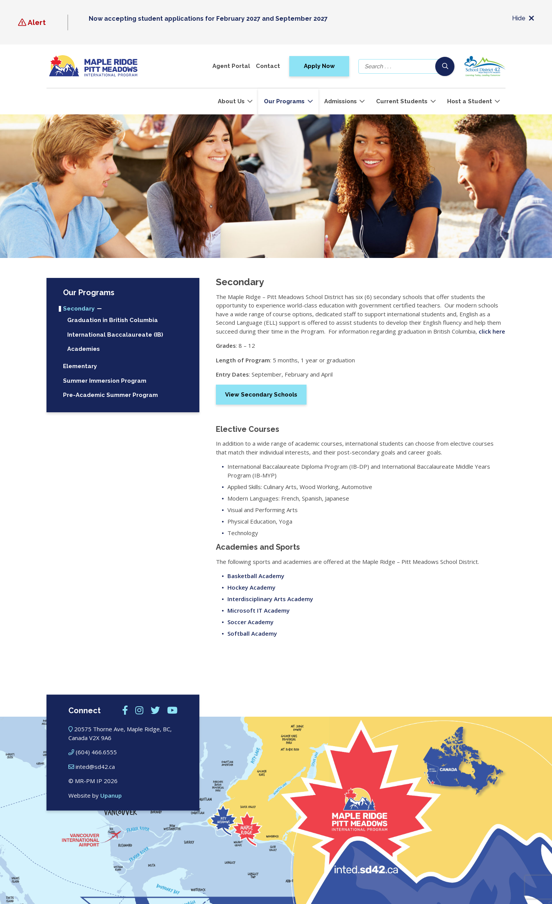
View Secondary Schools (261, 394)
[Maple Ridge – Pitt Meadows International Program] (93, 66)
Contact (268, 66)
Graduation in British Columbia (112, 320)
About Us (231, 101)
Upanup (111, 795)
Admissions (340, 101)
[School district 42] (485, 66)
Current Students (402, 101)
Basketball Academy (255, 576)
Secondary (78, 309)
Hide (523, 19)
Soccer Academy (250, 622)
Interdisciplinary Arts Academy (270, 599)
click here (492, 331)
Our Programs (284, 101)
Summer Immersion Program (104, 381)
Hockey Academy (251, 587)
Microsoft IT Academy (258, 610)
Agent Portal (231, 66)
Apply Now (319, 66)
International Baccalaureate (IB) (115, 335)
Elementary (80, 366)
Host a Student (469, 101)
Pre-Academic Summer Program (110, 395)
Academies (83, 349)
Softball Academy (252, 633)
